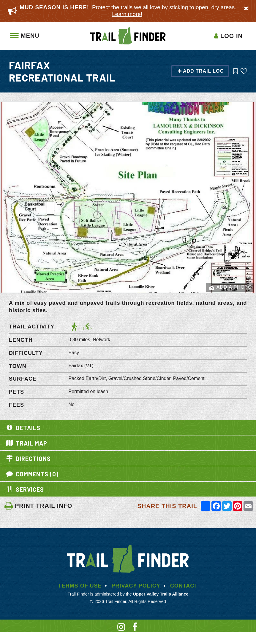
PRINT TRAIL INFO (38, 505)
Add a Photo (230, 288)
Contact (184, 586)
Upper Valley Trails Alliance (161, 594)
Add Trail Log (200, 71)
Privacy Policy (135, 586)
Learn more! (127, 14)
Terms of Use (80, 586)
